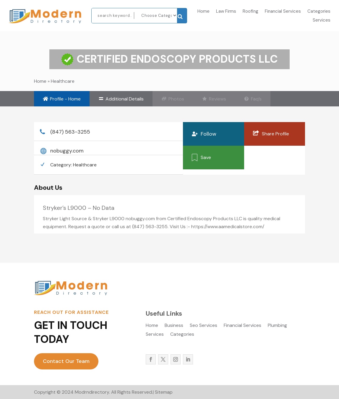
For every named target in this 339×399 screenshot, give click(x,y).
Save (206, 157)
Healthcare (62, 81)
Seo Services (203, 325)
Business (174, 325)
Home (203, 11)
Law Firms (226, 11)
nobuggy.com (67, 150)
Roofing (250, 11)
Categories (318, 11)
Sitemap (164, 392)
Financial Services (283, 11)
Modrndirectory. (92, 392)
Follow (208, 133)
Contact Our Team (66, 361)
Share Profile (275, 133)
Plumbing (277, 325)
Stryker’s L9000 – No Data (78, 208)
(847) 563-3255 (70, 131)
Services (321, 20)
